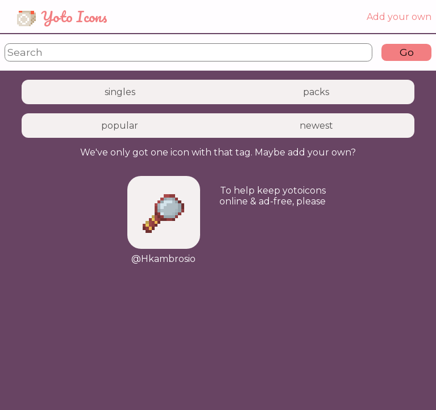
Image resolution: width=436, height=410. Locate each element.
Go (407, 52)
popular (119, 125)
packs (316, 92)
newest (316, 125)
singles (120, 92)
